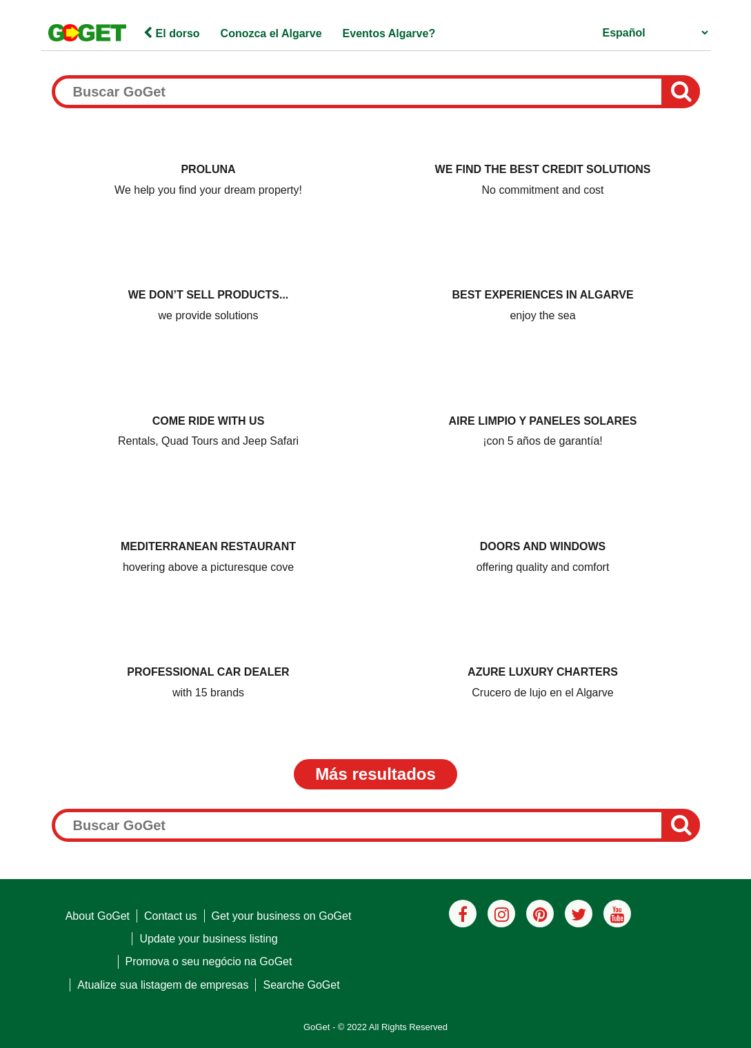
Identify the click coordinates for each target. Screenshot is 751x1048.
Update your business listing (208, 939)
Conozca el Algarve (271, 33)
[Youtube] (617, 913)
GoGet (316, 1027)
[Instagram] (501, 913)
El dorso (171, 33)
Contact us (170, 916)
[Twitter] (578, 913)
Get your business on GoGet (282, 916)
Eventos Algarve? (389, 33)
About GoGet (98, 916)
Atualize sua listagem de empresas (162, 985)
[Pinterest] (540, 913)
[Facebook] (463, 913)
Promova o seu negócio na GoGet (209, 961)
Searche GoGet (301, 985)
